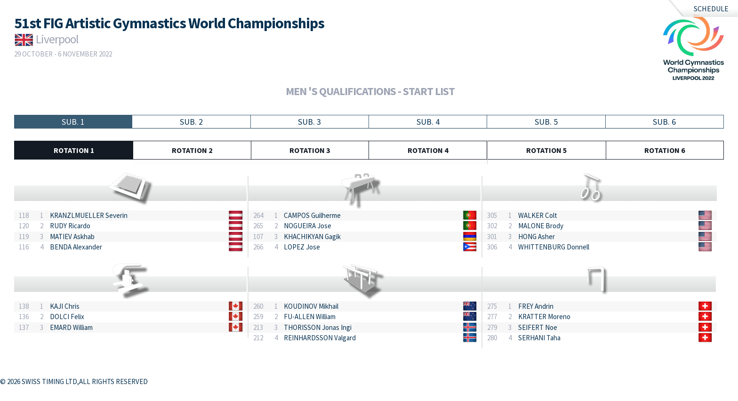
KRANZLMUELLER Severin (89, 215)
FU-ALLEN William (310, 316)
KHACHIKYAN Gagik (312, 236)
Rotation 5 (546, 150)
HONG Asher (536, 236)
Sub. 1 (73, 121)
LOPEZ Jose (302, 246)
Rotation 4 (428, 150)
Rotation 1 (74, 150)
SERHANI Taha (539, 337)
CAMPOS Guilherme (312, 215)
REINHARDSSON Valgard (320, 337)
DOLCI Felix (67, 316)
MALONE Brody (540, 225)
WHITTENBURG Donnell (553, 246)
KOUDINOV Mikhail (311, 306)
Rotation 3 (309, 150)
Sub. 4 (428, 121)
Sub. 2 (191, 121)
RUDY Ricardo (70, 225)
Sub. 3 (309, 121)
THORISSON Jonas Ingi (318, 327)
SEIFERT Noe (537, 327)
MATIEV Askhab (72, 236)
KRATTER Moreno (544, 316)
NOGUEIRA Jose (307, 225)
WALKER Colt (537, 215)
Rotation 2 (192, 150)
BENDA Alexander (76, 246)
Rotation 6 (664, 150)
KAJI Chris (65, 306)
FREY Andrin (536, 306)
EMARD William (71, 327)
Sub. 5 (546, 121)
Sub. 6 (664, 121)
